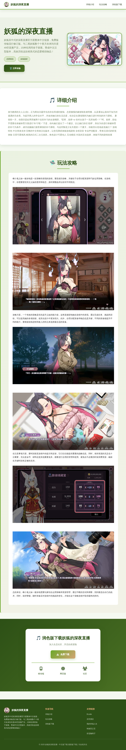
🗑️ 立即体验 (15, 68)
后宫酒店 (90, 719)
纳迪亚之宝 (91, 729)
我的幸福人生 (92, 724)
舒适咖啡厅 (91, 733)
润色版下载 (117, 4)
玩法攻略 (103, 4)
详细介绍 (90, 4)
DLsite (89, 714)
